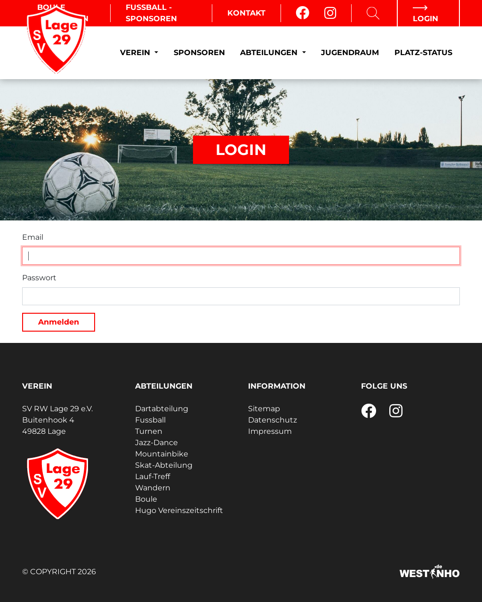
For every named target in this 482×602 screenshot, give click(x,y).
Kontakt (246, 12)
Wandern (152, 487)
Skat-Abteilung (164, 465)
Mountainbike (161, 453)
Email (32, 237)
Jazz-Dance (156, 442)
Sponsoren (199, 52)
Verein (136, 52)
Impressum (270, 431)
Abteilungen (270, 52)
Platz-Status (423, 52)
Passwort (39, 277)
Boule (146, 499)
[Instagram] (330, 13)
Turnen (148, 431)
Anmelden (58, 321)
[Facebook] (302, 13)
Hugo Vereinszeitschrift (179, 510)
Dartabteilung (161, 408)
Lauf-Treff (152, 476)
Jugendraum (350, 52)
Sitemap (264, 408)
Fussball (150, 419)
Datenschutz (272, 419)
